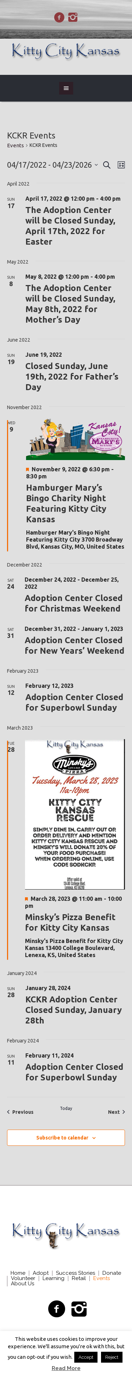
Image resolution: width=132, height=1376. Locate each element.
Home (18, 1273)
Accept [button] (85, 1357)
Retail (79, 1278)
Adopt (41, 1273)
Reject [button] (111, 1357)
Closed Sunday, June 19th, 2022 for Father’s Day (72, 376)
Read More (66, 1368)
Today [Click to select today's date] (66, 1108)
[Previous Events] (20, 1112)
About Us (22, 1283)
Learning (53, 1278)
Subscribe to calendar (62, 1138)
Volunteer (23, 1278)
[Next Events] (116, 1112)
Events (15, 145)
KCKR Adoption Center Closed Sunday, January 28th (73, 1010)
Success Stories (75, 1273)
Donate (111, 1273)
